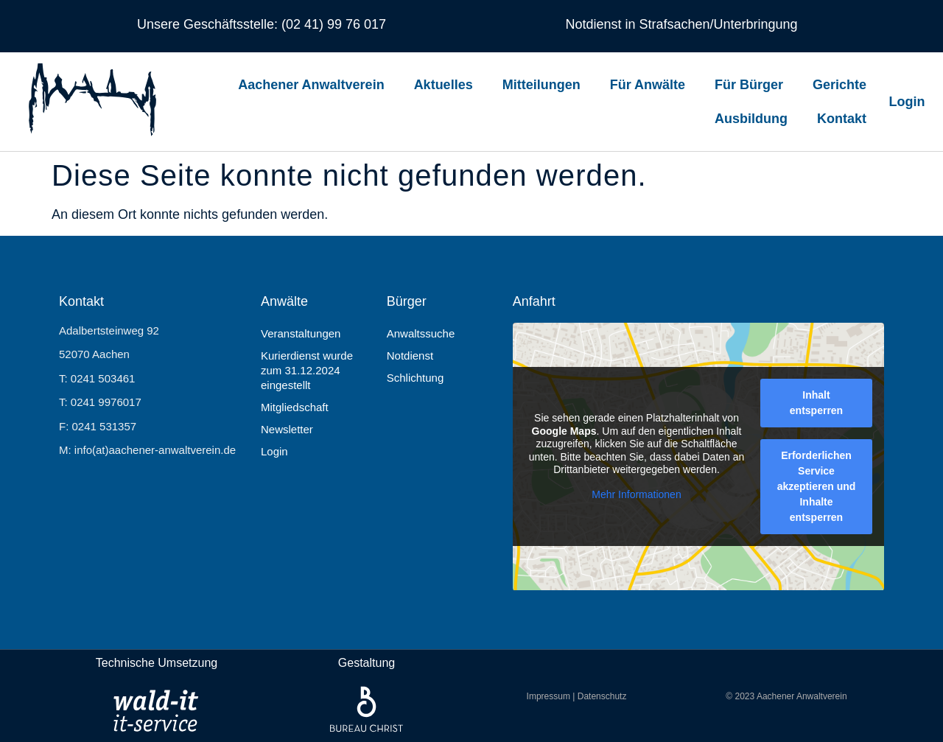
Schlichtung (415, 377)
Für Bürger (749, 84)
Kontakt (841, 118)
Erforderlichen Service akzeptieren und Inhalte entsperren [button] (816, 486)
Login (274, 451)
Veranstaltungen (300, 333)
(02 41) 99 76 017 (332, 24)
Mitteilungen (541, 84)
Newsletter (287, 429)
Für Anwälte (647, 84)
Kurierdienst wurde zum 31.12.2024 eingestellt (307, 370)
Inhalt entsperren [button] (816, 402)
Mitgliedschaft (295, 407)
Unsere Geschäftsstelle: (207, 24)
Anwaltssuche (421, 333)
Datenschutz (602, 696)
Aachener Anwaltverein (311, 84)
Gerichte (839, 84)
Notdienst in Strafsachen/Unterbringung (681, 24)
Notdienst (410, 355)
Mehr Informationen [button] (636, 494)
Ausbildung (751, 118)
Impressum (548, 696)
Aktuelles (443, 84)
